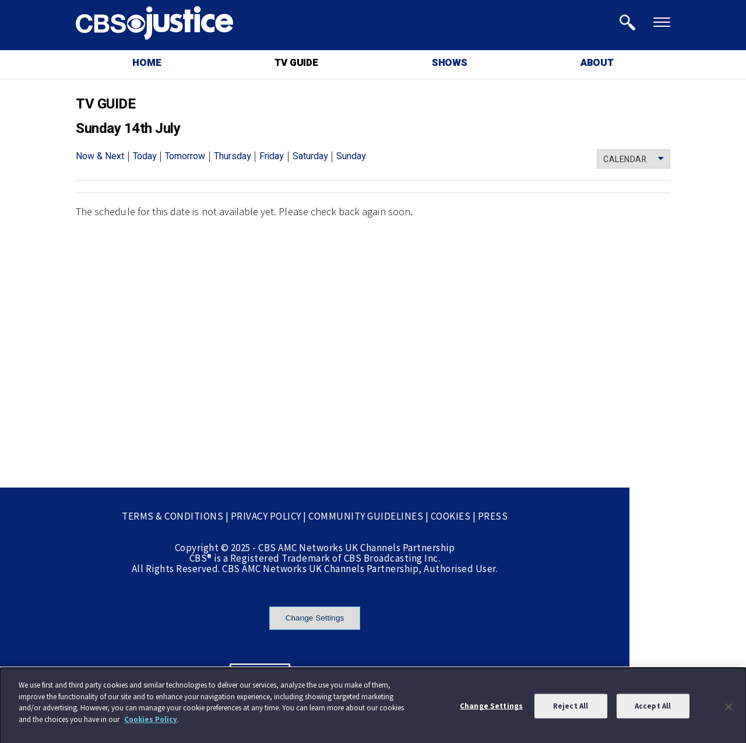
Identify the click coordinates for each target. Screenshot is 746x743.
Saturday (310, 156)
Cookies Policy (150, 722)
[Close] (728, 709)
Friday (271, 156)
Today (145, 156)
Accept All (653, 708)
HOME (146, 62)
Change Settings (315, 618)
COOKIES (451, 516)
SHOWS (449, 62)
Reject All (570, 708)
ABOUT (597, 62)
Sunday (351, 156)
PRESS (493, 516)
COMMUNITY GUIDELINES (365, 516)
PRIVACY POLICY (266, 516)
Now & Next (100, 156)
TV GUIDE (296, 62)
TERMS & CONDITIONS (172, 516)
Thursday (232, 156)
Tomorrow (185, 156)
